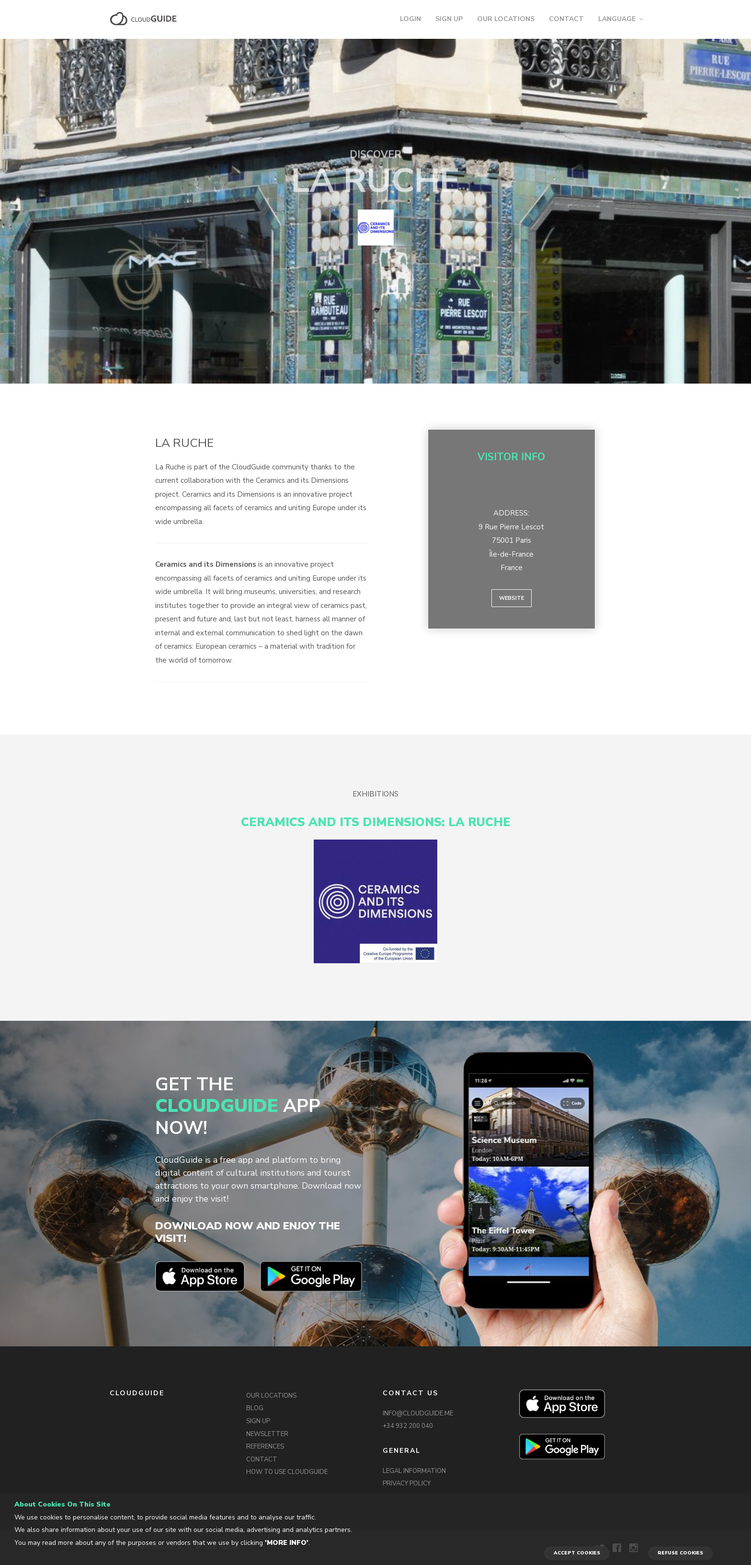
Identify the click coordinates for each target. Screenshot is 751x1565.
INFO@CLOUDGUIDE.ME (418, 1413)
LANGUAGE (617, 18)
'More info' (286, 1542)
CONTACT (566, 18)
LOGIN (410, 18)
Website (511, 598)
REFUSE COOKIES (680, 1553)
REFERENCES (265, 1446)
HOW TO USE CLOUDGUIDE (287, 1472)
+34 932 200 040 (408, 1426)
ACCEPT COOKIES (577, 1553)
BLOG (254, 1408)
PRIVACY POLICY (407, 1483)
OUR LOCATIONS (506, 18)
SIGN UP (449, 18)
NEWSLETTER (267, 1434)
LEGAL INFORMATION (414, 1471)
